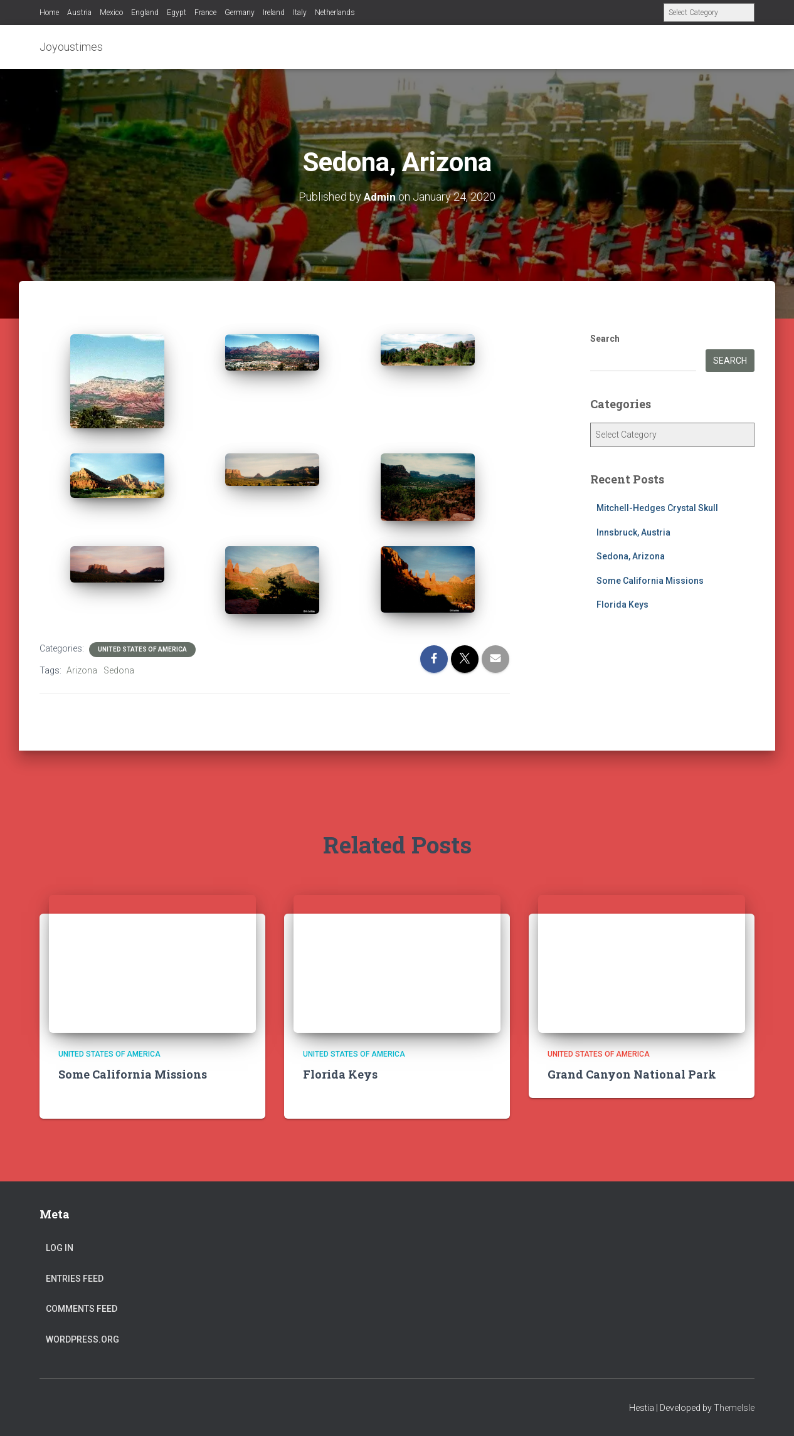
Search (605, 339)
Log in (59, 1248)
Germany (240, 12)
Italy (300, 12)
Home (49, 12)
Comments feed (81, 1309)
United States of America (142, 649)
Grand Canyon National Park (632, 1074)
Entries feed (74, 1279)
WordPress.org (82, 1339)
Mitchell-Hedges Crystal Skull (657, 508)
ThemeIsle (734, 1408)
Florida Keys (622, 604)
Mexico (111, 12)
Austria (79, 12)
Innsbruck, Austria (633, 532)
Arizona (81, 670)
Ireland (274, 12)
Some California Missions (650, 581)
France (205, 12)
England (145, 12)
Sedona (118, 670)
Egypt (176, 12)
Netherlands (335, 12)
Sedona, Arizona (630, 556)
